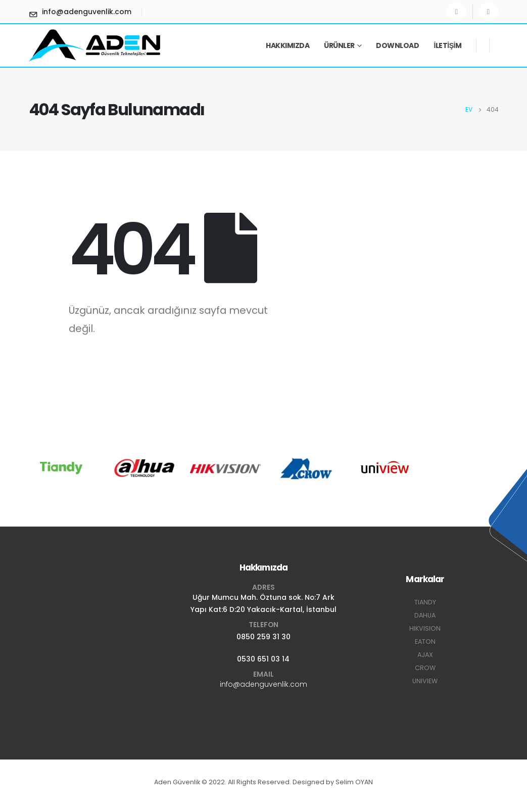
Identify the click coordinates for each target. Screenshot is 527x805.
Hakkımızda (287, 45)
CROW (425, 668)
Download (397, 45)
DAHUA (425, 615)
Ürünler (339, 45)
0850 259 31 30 (263, 637)
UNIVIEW (425, 681)
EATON (425, 641)
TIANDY (425, 602)
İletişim (447, 45)
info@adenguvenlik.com (263, 684)
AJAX (425, 654)
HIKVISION (425, 628)
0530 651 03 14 (263, 659)
